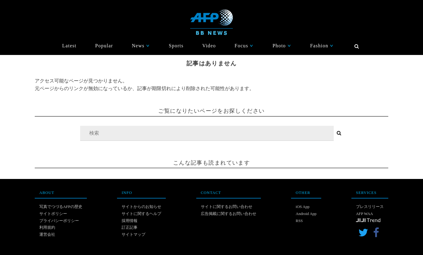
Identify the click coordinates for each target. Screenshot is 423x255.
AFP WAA (364, 213)
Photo (281, 45)
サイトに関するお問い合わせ (226, 206)
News (141, 45)
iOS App (302, 206)
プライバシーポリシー (59, 220)
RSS (299, 220)
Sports (176, 45)
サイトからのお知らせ (141, 206)
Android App (306, 213)
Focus (244, 45)
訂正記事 (129, 227)
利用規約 (47, 227)
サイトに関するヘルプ (141, 213)
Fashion (322, 45)
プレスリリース (370, 206)
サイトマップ (133, 234)
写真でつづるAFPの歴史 (60, 206)
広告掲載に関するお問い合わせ (228, 213)
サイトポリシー (53, 213)
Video (209, 45)
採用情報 (129, 220)
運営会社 (47, 234)
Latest (69, 45)
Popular (104, 45)
